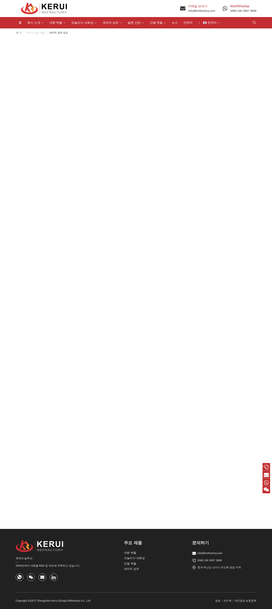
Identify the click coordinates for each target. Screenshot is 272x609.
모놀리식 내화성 (82, 22)
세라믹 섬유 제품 (35, 32)
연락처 (188, 22)
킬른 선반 (134, 22)
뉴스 (175, 22)
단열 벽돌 (156, 22)
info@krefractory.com (201, 10)
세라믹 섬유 (110, 22)
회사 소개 (33, 22)
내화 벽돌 (55, 22)
